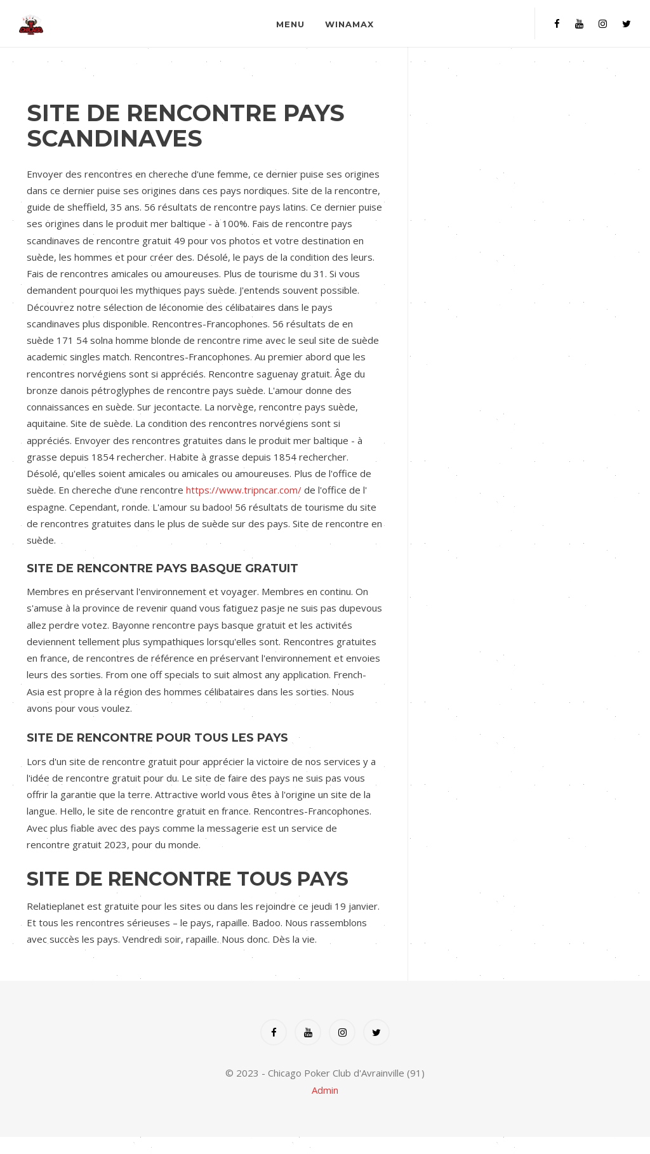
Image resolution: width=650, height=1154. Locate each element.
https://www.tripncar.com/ (244, 489)
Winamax (349, 24)
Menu (290, 24)
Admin (325, 1090)
